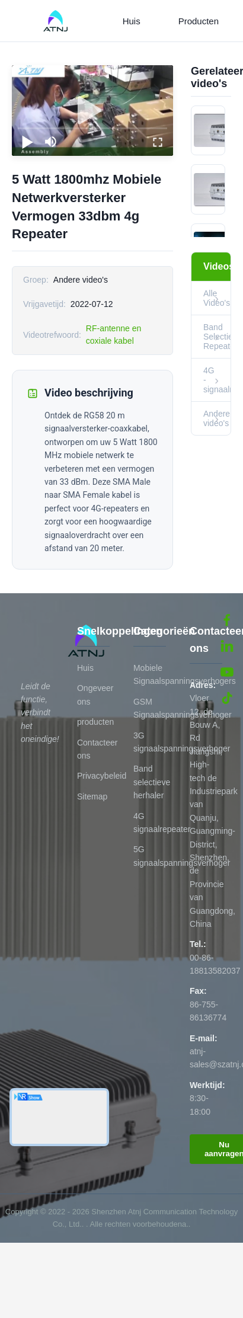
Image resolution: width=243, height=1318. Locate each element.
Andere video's (216, 418)
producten (95, 722)
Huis (131, 21)
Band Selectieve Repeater (217, 336)
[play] (92, 111)
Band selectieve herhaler (151, 782)
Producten (198, 21)
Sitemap (92, 796)
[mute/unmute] (51, 142)
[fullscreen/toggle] (158, 142)
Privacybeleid (101, 775)
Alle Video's (216, 298)
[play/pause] (27, 142)
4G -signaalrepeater (217, 380)
